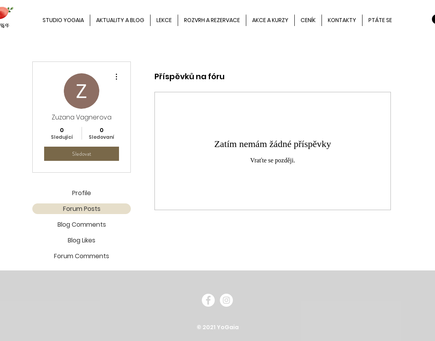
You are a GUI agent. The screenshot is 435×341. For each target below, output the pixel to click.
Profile (81, 193)
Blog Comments (82, 224)
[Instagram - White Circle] (226, 300)
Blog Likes (81, 240)
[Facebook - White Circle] (208, 300)
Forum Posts (81, 208)
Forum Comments (81, 256)
